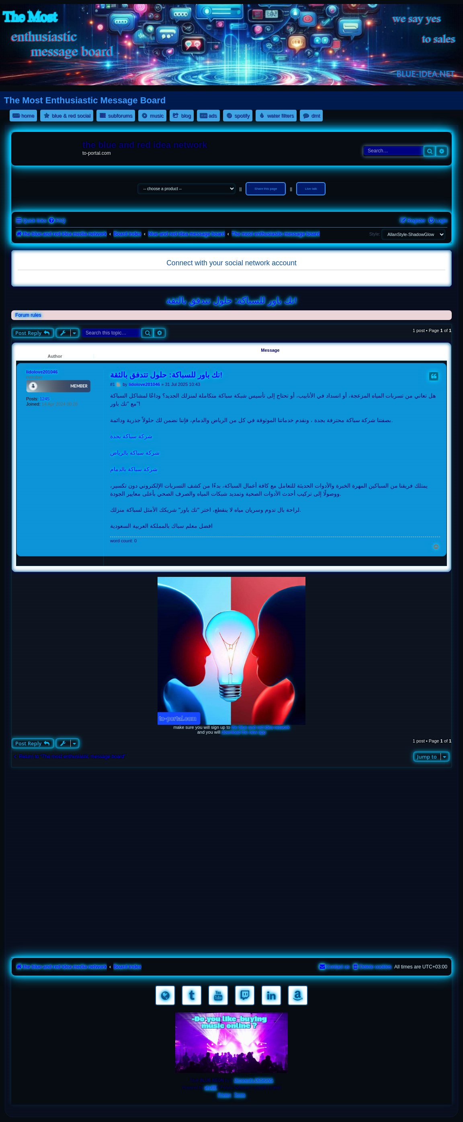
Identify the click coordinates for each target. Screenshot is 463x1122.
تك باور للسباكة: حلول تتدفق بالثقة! (231, 300)
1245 (44, 398)
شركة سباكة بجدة (131, 436)
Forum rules (28, 315)
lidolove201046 (41, 371)
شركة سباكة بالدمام (134, 469)
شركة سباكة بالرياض (135, 452)
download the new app (243, 732)
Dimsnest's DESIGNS (253, 1080)
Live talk (311, 189)
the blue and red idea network (261, 727)
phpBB (211, 1087)
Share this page (265, 189)
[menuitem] (56, 220)
